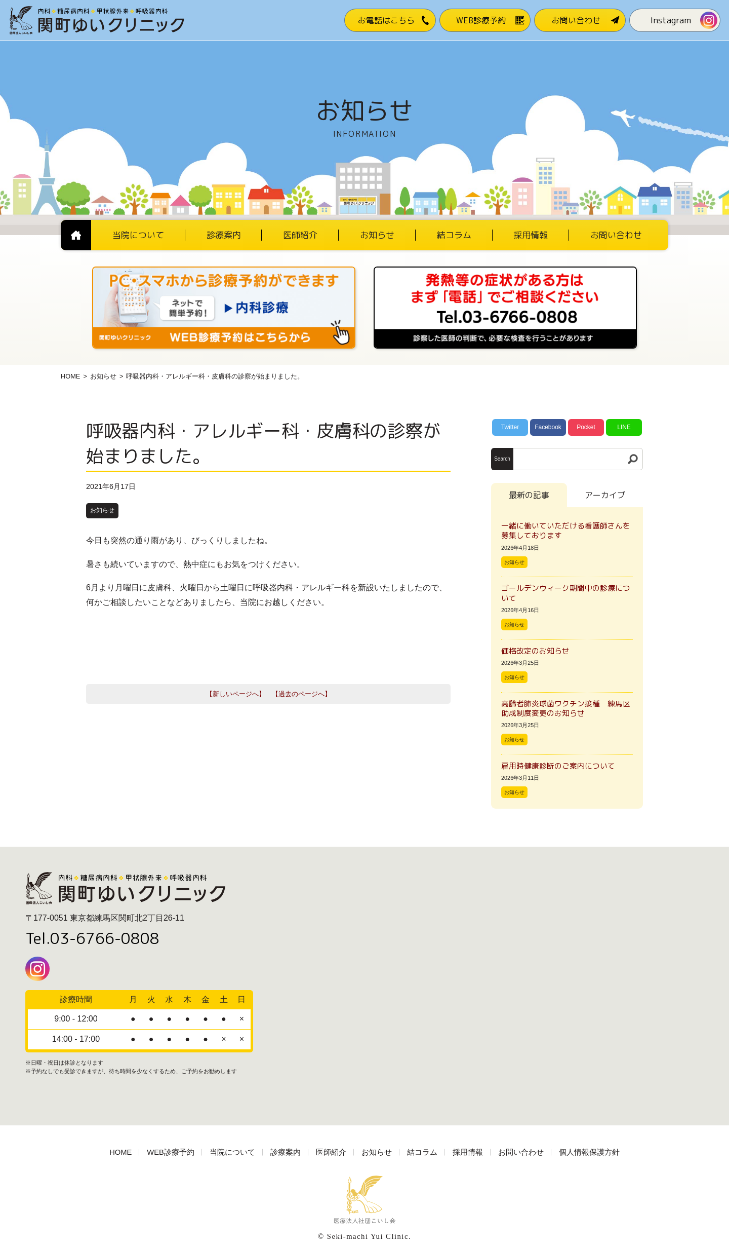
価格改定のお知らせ (535, 651)
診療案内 (285, 1152)
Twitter (510, 427)
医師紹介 (331, 1152)
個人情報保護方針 (589, 1152)
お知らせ (103, 376)
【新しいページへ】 (235, 694)
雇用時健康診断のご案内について (558, 766)
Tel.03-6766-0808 (92, 938)
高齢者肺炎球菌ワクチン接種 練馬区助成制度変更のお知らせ (565, 708)
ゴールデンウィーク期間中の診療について (565, 593)
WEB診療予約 (170, 1152)
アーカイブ (605, 495)
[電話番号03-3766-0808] (505, 270)
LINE (624, 427)
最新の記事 (529, 495)
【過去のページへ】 (301, 694)
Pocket (586, 427)
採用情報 (468, 1152)
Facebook (548, 427)
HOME (70, 376)
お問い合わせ (521, 1152)
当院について (232, 1152)
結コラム (422, 1152)
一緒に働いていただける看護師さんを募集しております (565, 530)
